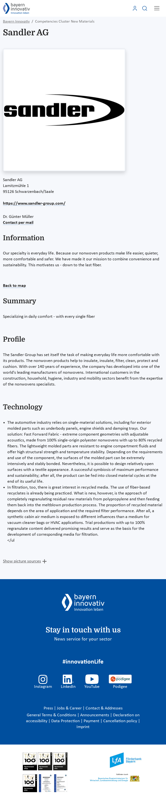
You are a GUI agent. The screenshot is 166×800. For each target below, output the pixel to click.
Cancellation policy (120, 721)
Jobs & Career (70, 708)
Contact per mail (18, 222)
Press (49, 708)
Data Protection (66, 721)
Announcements (95, 715)
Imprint (83, 727)
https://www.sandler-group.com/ (34, 203)
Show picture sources (22, 561)
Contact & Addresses (104, 708)
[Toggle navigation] (157, 8)
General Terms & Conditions (52, 715)
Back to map (14, 285)
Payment (92, 721)
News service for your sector (83, 639)
